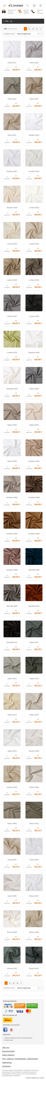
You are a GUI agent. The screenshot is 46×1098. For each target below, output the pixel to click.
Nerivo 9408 (34, 787)
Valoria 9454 (34, 425)
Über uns (5, 1047)
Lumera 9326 (34, 280)
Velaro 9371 (34, 642)
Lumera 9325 (12, 280)
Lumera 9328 (34, 316)
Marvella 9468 (34, 570)
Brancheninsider (8, 1051)
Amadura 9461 (34, 461)
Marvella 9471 (12, 642)
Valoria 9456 (34, 389)
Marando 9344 (33, 352)
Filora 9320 (34, 99)
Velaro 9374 (12, 715)
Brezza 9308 (12, 932)
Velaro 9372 (12, 679)
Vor (40, 28)
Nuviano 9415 (34, 135)
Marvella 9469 (12, 606)
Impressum (6, 1066)
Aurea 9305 (34, 860)
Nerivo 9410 (34, 823)
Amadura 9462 (12, 497)
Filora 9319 (12, 99)
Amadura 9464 (12, 534)
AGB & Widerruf (8, 1055)
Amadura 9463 (34, 497)
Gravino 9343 (12, 787)
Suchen (27, 6)
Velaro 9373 (34, 679)
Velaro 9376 (12, 751)
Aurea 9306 (12, 896)
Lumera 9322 (34, 208)
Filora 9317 (12, 63)
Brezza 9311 (34, 968)
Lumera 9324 (34, 244)
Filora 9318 (34, 63)
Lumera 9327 (12, 316)
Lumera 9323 (12, 244)
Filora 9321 (12, 135)
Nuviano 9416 (34, 171)
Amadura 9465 (34, 534)
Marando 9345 (12, 389)
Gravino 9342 (34, 751)
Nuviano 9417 (12, 171)
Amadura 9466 (12, 570)
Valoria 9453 (12, 461)
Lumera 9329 (12, 352)
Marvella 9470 (34, 606)
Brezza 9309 (34, 932)
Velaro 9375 (34, 715)
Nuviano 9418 (12, 208)
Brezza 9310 (12, 968)
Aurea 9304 (12, 860)
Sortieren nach (9, 34)
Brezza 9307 (34, 896)
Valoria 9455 (12, 425)
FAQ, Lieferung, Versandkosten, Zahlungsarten (20, 1059)
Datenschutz (7, 1062)
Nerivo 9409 (12, 823)
